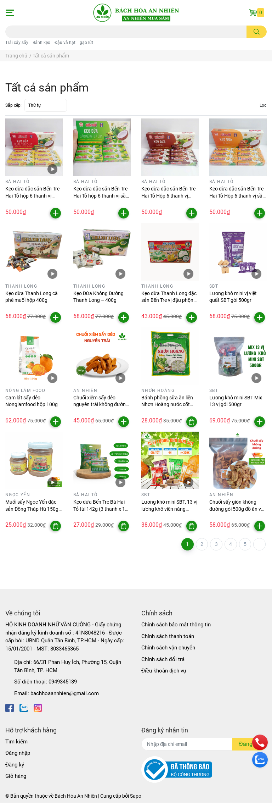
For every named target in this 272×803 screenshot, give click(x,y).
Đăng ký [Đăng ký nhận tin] (249, 744)
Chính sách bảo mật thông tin (176, 625)
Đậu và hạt (65, 42)
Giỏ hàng (15, 776)
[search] (256, 32)
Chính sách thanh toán (167, 636)
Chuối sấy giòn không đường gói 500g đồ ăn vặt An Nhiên (237, 509)
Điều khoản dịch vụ (163, 671)
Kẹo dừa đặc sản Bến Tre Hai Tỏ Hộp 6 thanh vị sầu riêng (237, 195)
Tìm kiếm (16, 742)
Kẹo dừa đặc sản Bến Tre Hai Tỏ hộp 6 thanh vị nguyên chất (32, 195)
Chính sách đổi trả (163, 660)
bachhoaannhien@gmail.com (64, 694)
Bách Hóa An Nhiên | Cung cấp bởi (92, 796)
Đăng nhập (17, 753)
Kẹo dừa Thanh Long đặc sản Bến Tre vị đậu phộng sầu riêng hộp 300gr (169, 300)
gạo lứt (86, 42)
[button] (9, 12)
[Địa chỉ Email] (204, 744)
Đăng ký (14, 765)
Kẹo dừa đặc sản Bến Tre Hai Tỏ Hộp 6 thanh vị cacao (168, 195)
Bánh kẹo (41, 42)
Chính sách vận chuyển (168, 648)
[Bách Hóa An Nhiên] (136, 13)
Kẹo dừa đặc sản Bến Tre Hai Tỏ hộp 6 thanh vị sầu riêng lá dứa (101, 195)
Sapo (135, 796)
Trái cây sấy (16, 42)
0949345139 (63, 682)
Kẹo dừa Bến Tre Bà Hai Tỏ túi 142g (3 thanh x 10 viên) (100, 509)
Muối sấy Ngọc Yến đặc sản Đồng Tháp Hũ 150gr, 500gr (33, 509)
